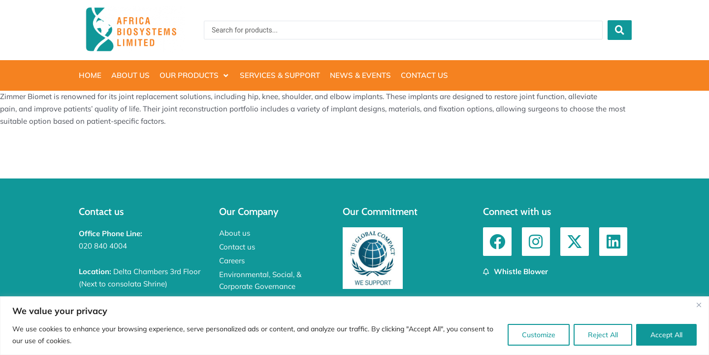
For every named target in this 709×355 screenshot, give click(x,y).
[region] (354, 325)
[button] (195, 75)
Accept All (666, 334)
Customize (538, 334)
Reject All (603, 334)
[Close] (699, 305)
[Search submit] (620, 30)
